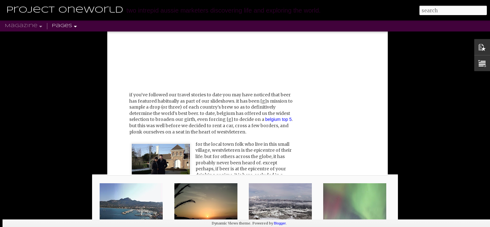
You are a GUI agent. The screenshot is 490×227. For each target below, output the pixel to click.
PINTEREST (322, 37)
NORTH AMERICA (142, 37)
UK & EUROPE (45, 37)
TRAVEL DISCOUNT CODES (413, 37)
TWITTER (290, 37)
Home (12, 37)
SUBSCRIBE (357, 37)
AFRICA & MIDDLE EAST (202, 37)
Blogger (280, 223)
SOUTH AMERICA (91, 37)
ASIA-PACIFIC (257, 37)
